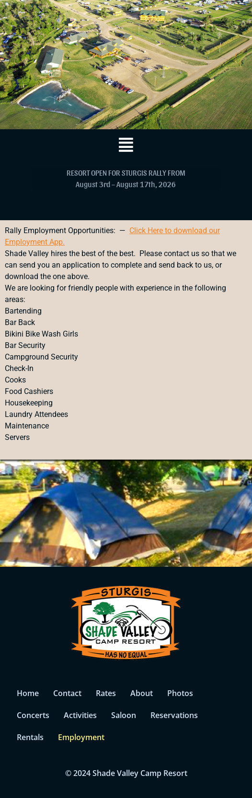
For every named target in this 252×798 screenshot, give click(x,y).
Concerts (33, 715)
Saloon (123, 715)
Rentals (30, 737)
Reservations (174, 715)
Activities (80, 715)
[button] (126, 144)
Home (28, 693)
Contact (67, 693)
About (141, 693)
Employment (81, 737)
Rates (106, 693)
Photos (180, 693)
